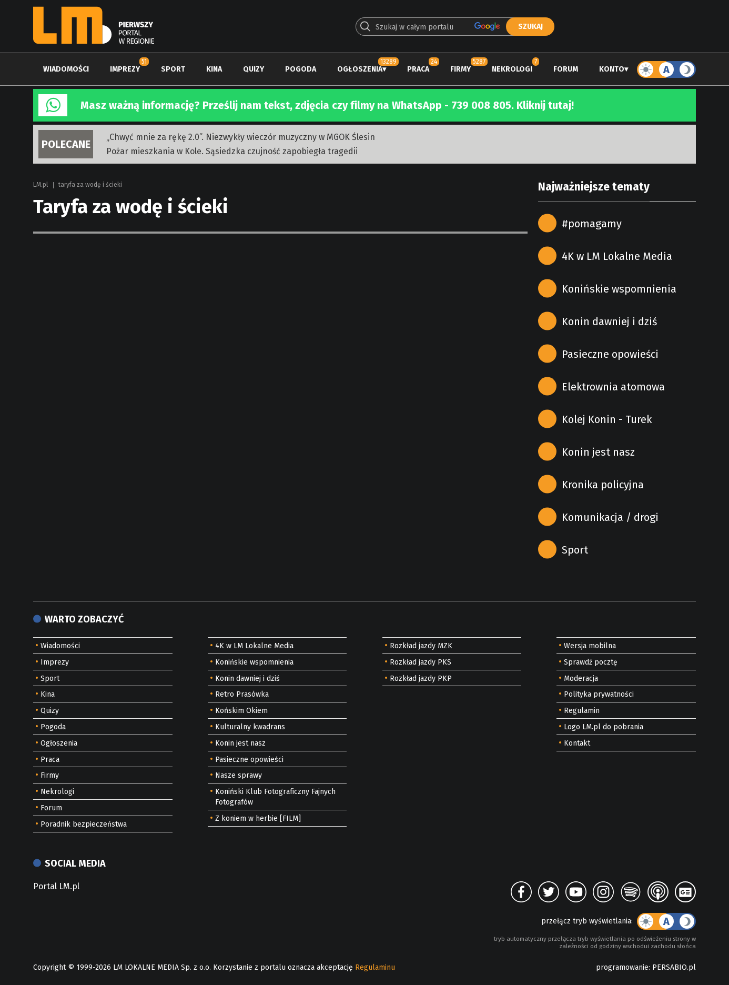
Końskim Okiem (241, 710)
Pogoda (300, 69)
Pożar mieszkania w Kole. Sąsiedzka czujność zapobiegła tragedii (232, 151)
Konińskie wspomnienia (619, 289)
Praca (418, 69)
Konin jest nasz (598, 452)
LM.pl (40, 184)
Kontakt (577, 743)
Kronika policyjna (603, 484)
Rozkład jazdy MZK (421, 645)
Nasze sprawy (238, 775)
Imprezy (125, 69)
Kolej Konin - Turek (607, 419)
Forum (565, 69)
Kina (214, 69)
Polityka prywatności (599, 694)
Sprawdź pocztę (590, 662)
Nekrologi (512, 69)
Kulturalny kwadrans (250, 726)
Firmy (460, 69)
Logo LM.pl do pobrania (603, 726)
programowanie (622, 967)
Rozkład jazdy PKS (420, 662)
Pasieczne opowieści (610, 354)
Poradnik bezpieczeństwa (83, 824)
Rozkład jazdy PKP (421, 678)
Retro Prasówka (242, 694)
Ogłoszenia (359, 69)
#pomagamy (592, 223)
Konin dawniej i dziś (609, 321)
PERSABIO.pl (674, 967)
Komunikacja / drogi (610, 517)
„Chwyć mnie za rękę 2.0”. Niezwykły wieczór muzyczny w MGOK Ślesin (240, 137)
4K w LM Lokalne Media (617, 256)
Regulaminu (375, 967)
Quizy (253, 69)
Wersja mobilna (590, 645)
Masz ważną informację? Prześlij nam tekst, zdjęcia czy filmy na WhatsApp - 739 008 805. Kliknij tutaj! (327, 105)
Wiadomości (66, 69)
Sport (173, 69)
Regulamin (582, 710)
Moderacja (581, 678)
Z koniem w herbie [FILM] (258, 818)
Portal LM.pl (56, 886)
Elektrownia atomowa (613, 386)
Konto (611, 69)
